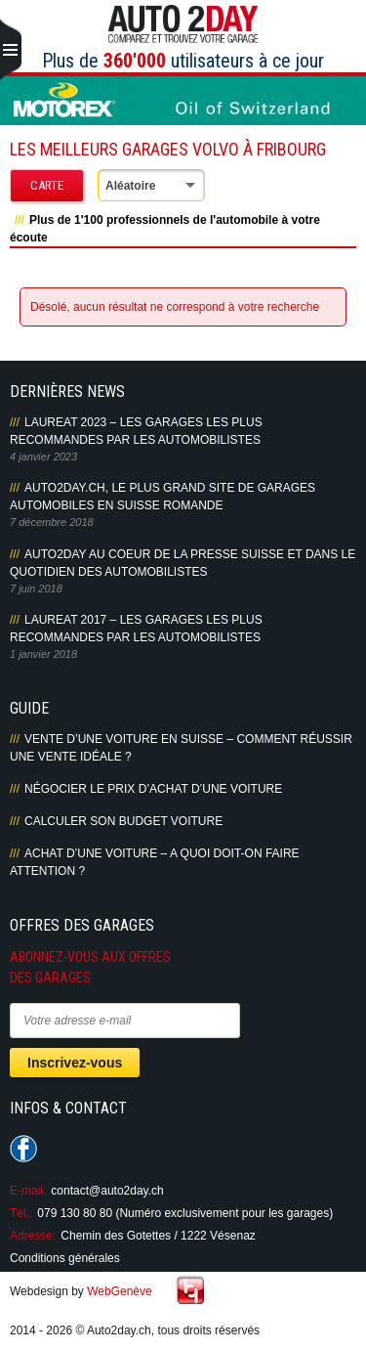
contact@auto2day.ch (107, 1191)
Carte (46, 185)
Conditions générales (65, 1258)
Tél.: (21, 1213)
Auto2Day (183, 24)
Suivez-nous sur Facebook (23, 1148)
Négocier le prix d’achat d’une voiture (153, 789)
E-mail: (28, 1191)
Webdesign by (81, 1291)
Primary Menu (10, 51)
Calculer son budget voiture (123, 821)
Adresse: (33, 1235)
